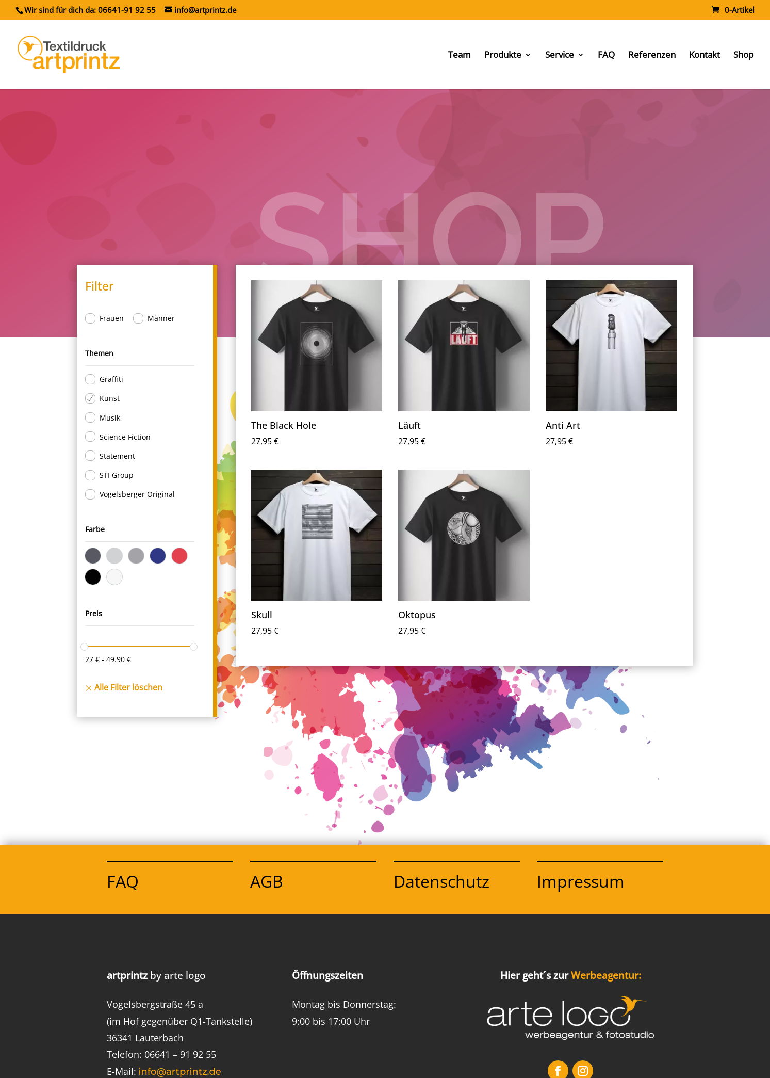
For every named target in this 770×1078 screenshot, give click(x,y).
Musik (110, 418)
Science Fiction (125, 437)
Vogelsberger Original (137, 494)
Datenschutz (441, 881)
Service (559, 55)
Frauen (112, 318)
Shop (743, 55)
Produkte (502, 55)
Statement (117, 456)
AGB (266, 881)
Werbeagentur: (606, 975)
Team (459, 55)
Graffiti (111, 379)
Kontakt (704, 55)
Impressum (581, 881)
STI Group (117, 475)
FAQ (606, 55)
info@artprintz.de (180, 1071)
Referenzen (652, 55)
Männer (161, 318)
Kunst (110, 398)
